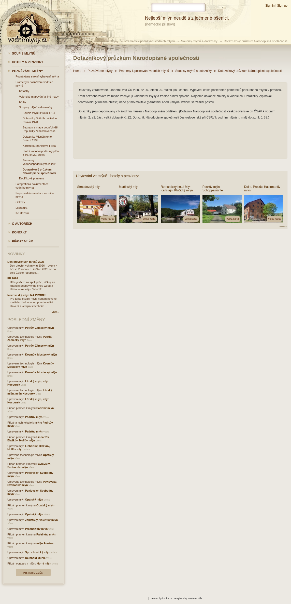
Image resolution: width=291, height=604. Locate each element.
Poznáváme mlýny (105, 41)
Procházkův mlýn (36, 528)
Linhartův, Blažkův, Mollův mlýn (28, 439)
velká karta (107, 218)
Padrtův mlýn (45, 408)
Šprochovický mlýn (37, 552)
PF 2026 (12, 278)
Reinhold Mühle (35, 557)
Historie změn (33, 572)
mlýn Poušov (44, 543)
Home (83, 41)
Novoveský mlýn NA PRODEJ (27, 295)
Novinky (16, 254)
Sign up (282, 5)
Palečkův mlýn (45, 534)
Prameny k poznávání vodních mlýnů (150, 41)
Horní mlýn (44, 563)
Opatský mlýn (34, 499)
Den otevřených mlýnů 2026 (26, 261)
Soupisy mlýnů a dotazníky (199, 41)
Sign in (270, 5)
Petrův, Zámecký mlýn (39, 327)
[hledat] (178, 7)
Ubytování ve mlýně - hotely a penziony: (107, 176)
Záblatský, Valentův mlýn (41, 519)
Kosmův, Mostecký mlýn (41, 354)
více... (55, 311)
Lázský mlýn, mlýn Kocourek (29, 392)
